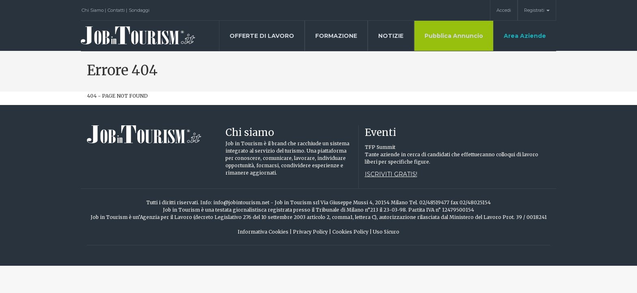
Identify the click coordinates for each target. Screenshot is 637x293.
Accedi (503, 10)
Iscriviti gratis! (391, 174)
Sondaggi (139, 10)
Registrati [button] (537, 10)
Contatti (117, 10)
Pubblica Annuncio (454, 35)
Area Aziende (525, 35)
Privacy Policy (312, 232)
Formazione (336, 35)
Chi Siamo (94, 10)
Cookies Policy (352, 232)
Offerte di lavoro (262, 35)
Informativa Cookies (265, 232)
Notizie (390, 35)
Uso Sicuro (386, 232)
